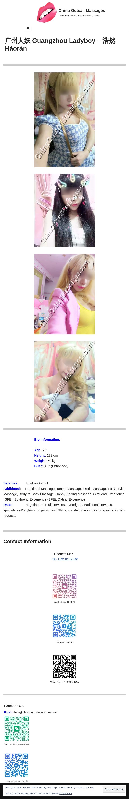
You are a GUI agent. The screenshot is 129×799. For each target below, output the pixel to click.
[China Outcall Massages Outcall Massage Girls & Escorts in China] (71, 12)
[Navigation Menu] (28, 28)
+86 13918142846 (64, 559)
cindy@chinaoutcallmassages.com (35, 712)
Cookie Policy (65, 793)
